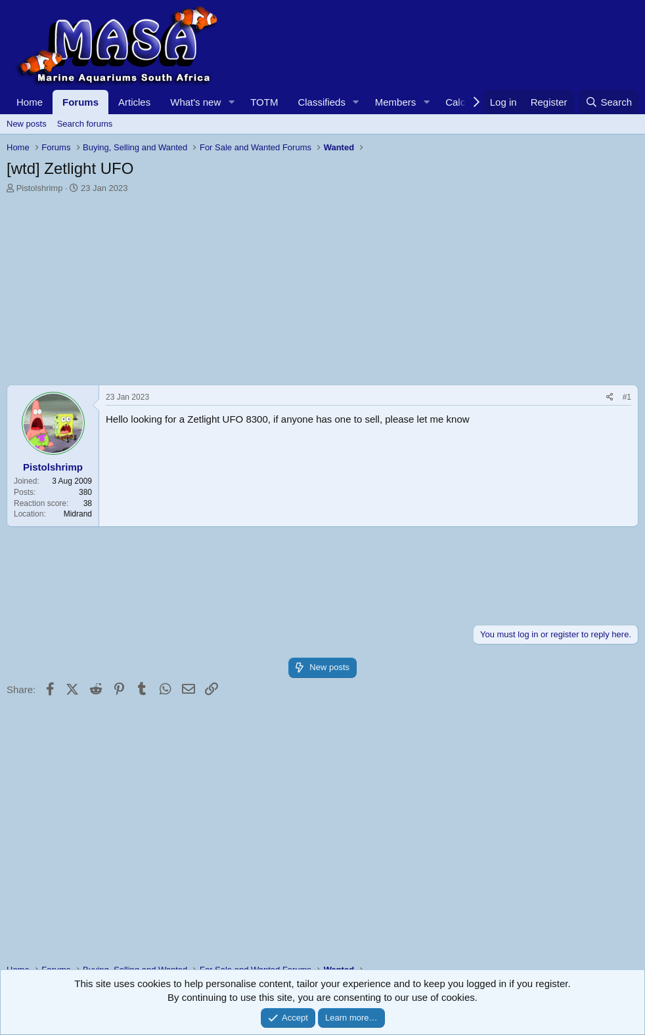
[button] (231, 102)
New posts (27, 124)
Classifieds (321, 102)
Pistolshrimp (39, 188)
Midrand (78, 513)
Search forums (85, 124)
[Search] (608, 102)
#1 (627, 397)
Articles (134, 102)
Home (29, 102)
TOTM (264, 102)
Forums (80, 102)
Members (395, 102)
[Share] (610, 397)
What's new (195, 102)
